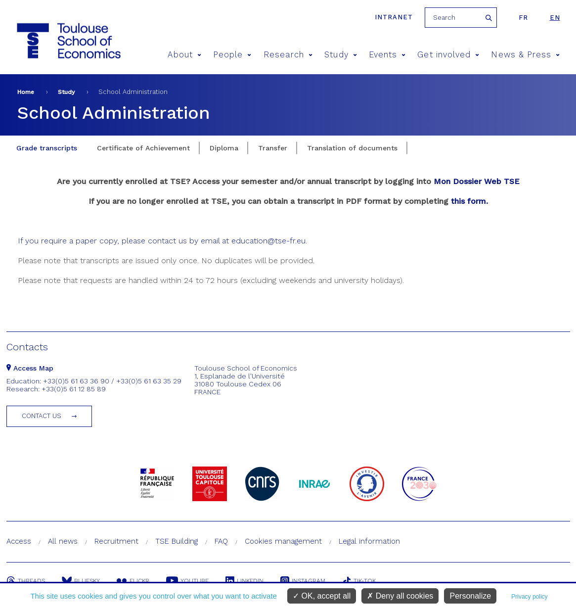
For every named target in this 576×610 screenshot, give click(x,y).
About (184, 54)
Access (18, 541)
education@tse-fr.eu (268, 240)
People (232, 54)
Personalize (470, 596)
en (555, 17)
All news (63, 541)
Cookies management (283, 541)
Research (288, 54)
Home (25, 92)
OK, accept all (322, 596)
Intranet (394, 17)
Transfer (272, 148)
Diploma (224, 148)
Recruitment (116, 541)
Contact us (41, 416)
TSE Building (176, 541)
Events (387, 54)
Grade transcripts (46, 148)
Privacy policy (529, 596)
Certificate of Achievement (143, 148)
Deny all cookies (400, 596)
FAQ (221, 541)
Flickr (133, 580)
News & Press (525, 54)
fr (523, 17)
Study (340, 54)
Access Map (29, 368)
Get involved (448, 54)
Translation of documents (352, 148)
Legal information (369, 541)
